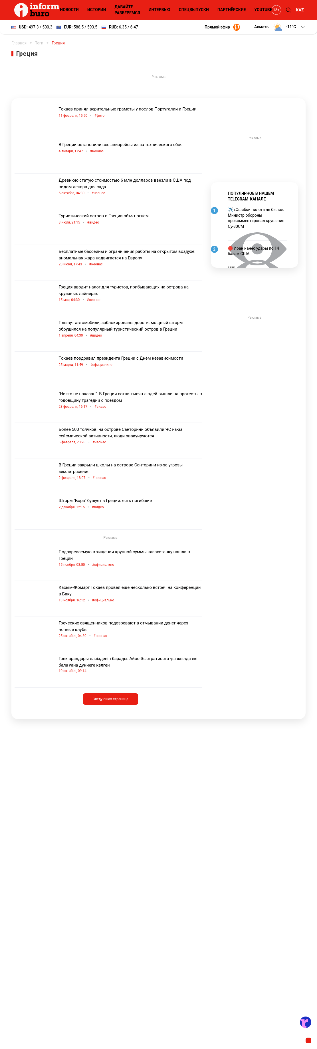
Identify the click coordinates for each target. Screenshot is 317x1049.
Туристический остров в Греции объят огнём (130, 219)
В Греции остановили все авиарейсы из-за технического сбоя (130, 148)
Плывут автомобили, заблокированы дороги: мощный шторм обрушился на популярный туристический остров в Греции (130, 329)
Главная (19, 43)
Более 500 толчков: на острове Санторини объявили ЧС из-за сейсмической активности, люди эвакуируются (130, 436)
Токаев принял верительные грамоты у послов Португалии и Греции (130, 112)
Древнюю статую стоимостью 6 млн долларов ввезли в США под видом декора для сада (130, 187)
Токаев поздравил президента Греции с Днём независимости (130, 362)
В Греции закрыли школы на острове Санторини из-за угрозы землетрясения (130, 471)
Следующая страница (110, 699)
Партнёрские (231, 9)
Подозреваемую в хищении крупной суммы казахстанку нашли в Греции (130, 558)
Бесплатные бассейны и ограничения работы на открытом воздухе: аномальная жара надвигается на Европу (130, 258)
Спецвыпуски (194, 9)
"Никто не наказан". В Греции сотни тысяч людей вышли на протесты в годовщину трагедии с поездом (130, 400)
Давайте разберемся (127, 10)
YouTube (263, 9)
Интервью (159, 9)
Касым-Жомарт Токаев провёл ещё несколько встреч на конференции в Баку (130, 594)
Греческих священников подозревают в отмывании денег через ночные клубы (130, 629)
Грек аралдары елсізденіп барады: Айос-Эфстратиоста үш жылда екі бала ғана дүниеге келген (130, 664)
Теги (39, 43)
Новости (69, 9)
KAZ (300, 10)
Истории (96, 9)
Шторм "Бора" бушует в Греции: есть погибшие (130, 504)
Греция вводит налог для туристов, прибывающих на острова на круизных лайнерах (130, 293)
